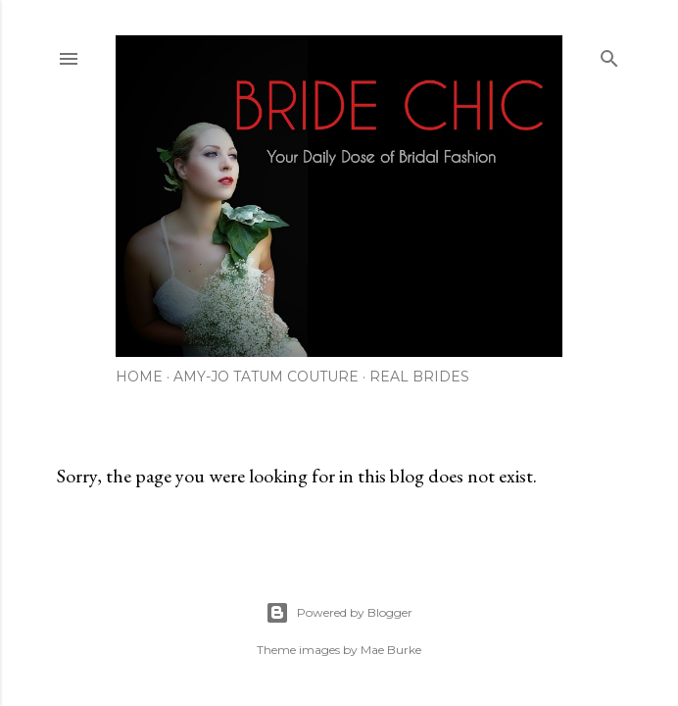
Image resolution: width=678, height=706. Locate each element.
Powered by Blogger (339, 613)
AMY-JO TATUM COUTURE (266, 376)
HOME (139, 376)
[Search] (609, 54)
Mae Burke (391, 649)
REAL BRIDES (419, 376)
